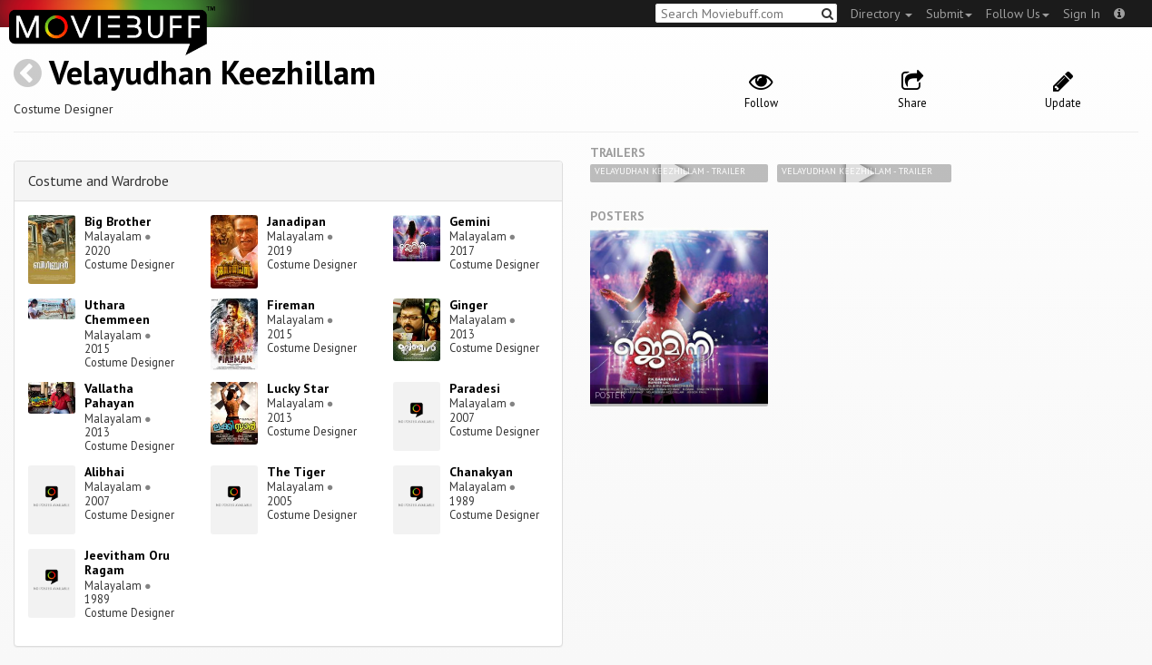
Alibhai (104, 472)
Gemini (469, 221)
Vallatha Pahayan (109, 396)
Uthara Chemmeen (117, 312)
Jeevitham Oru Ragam (127, 563)
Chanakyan (481, 472)
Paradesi (474, 388)
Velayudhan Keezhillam (212, 72)
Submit (949, 13)
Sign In (1081, 13)
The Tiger (296, 472)
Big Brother (117, 221)
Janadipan (296, 221)
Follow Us (1017, 13)
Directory (881, 13)
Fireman (291, 305)
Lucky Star (298, 388)
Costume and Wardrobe (98, 180)
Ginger (468, 305)
